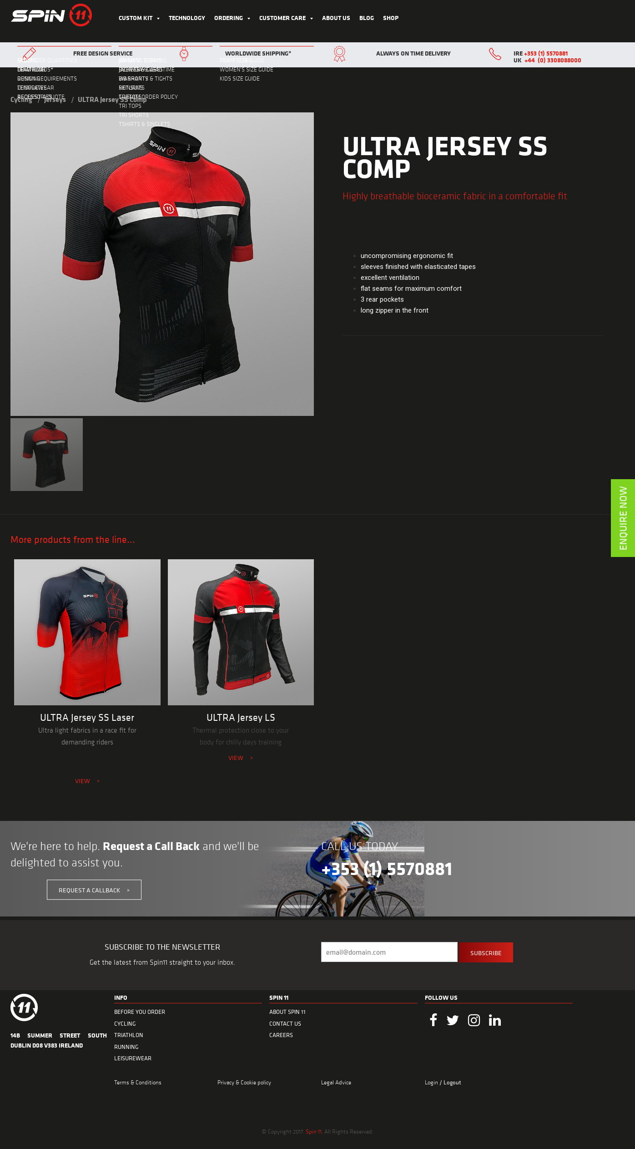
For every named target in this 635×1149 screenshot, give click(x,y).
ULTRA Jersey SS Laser (87, 717)
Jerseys (55, 99)
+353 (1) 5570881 (546, 53)
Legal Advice (336, 1082)
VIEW (87, 780)
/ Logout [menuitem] (450, 1082)
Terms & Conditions (137, 1082)
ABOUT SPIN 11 (287, 1012)
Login (432, 1082)
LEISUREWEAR (132, 1058)
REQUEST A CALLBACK (94, 890)
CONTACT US (285, 1024)
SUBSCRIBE (486, 952)
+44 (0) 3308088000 (552, 60)
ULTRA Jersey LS (241, 717)
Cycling (21, 99)
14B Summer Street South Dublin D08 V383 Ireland (58, 1040)
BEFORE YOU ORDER (139, 1012)
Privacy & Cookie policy (244, 1082)
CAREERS (281, 1035)
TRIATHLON (128, 1035)
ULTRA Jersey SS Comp (112, 99)
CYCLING (125, 1024)
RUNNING (126, 1047)
